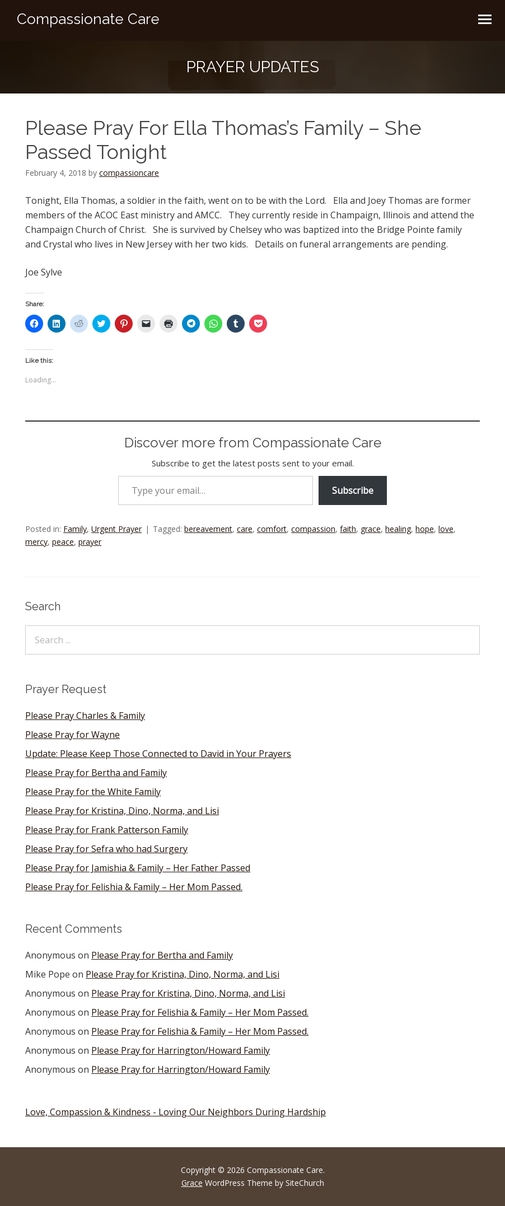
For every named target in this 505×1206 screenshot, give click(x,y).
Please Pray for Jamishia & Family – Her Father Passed (137, 868)
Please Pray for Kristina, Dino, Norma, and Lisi (122, 811)
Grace (192, 1182)
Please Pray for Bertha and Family (96, 772)
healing (398, 528)
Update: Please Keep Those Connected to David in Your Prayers (158, 753)
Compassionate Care (88, 19)
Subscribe (352, 490)
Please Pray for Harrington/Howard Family (180, 1050)
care (244, 528)
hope (424, 528)
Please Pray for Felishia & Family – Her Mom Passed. (133, 887)
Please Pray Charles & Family (85, 715)
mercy (36, 541)
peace (63, 541)
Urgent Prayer (116, 528)
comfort (272, 528)
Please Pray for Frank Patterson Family (106, 830)
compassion (313, 528)
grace (371, 528)
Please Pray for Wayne (72, 734)
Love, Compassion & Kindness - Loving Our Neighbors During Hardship (175, 1112)
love (445, 528)
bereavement (208, 528)
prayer (89, 541)
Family (75, 528)
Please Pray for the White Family (93, 792)
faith (348, 528)
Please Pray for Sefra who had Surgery (106, 849)
